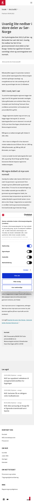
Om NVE (4, 453)
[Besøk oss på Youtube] (7, 500)
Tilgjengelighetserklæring (10, 477)
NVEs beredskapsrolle (8, 437)
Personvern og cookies (9, 474)
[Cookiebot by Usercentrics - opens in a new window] (24, 215)
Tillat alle (17, 275)
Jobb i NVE (5, 456)
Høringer (4, 459)
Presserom (5, 441)
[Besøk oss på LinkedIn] (4, 500)
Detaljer (25, 270)
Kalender (4, 462)
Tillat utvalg (17, 281)
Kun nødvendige (17, 287)
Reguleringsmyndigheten (10, 489)
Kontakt (4, 434)
